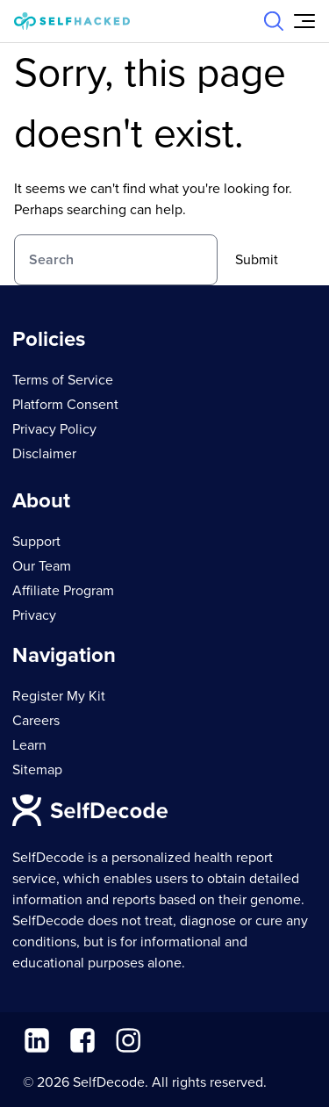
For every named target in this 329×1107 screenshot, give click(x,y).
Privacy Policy (54, 429)
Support (36, 541)
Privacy (34, 615)
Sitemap (37, 770)
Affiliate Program (63, 591)
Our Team (41, 566)
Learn (29, 745)
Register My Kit (58, 696)
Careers (36, 721)
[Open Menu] (304, 21)
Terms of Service (62, 380)
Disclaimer (44, 454)
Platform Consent (65, 404)
